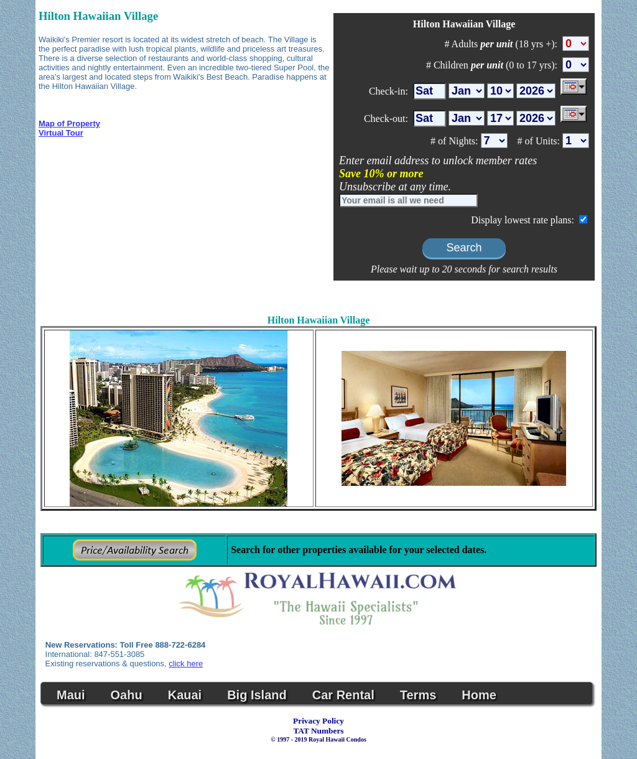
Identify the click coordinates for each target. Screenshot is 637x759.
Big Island (257, 695)
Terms (418, 695)
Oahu (126, 695)
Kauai (185, 695)
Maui (71, 695)
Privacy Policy (318, 720)
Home (479, 695)
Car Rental (343, 695)
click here (186, 663)
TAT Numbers (318, 730)
